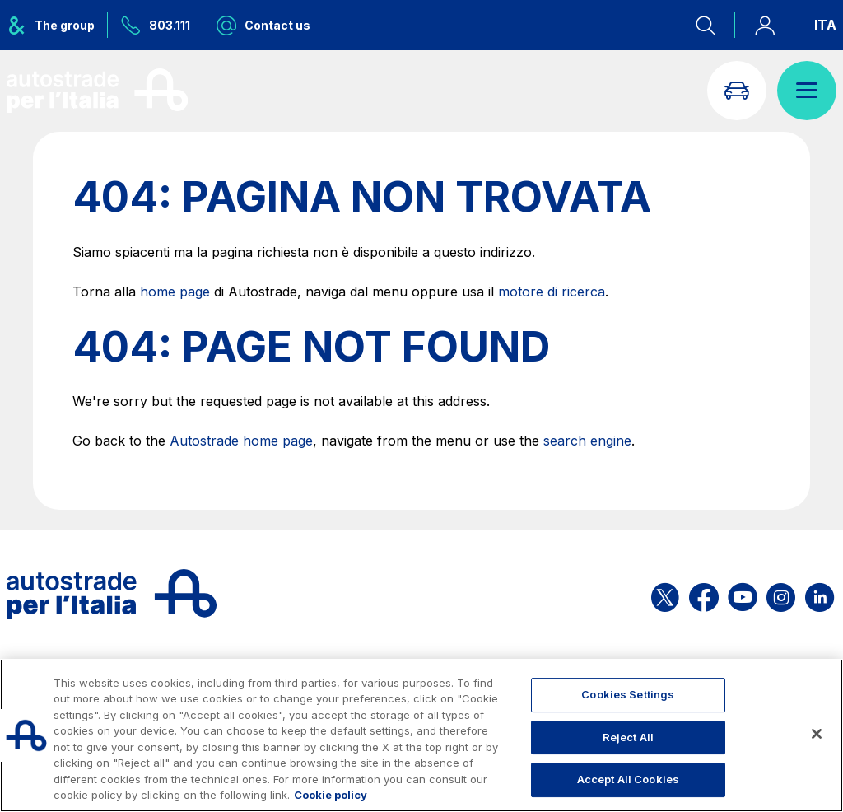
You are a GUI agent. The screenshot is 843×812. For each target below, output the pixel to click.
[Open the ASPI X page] (665, 594)
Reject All (628, 737)
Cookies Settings (627, 694)
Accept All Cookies (628, 779)
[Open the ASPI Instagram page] (780, 594)
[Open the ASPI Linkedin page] (819, 594)
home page (175, 291)
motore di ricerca (551, 291)
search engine (587, 440)
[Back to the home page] (97, 90)
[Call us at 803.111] (155, 25)
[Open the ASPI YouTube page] (742, 594)
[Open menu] (806, 90)
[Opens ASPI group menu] (57, 25)
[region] (421, 735)
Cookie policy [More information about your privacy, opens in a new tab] (330, 794)
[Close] (817, 734)
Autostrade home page (241, 440)
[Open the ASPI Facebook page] (704, 594)
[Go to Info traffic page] (736, 90)
